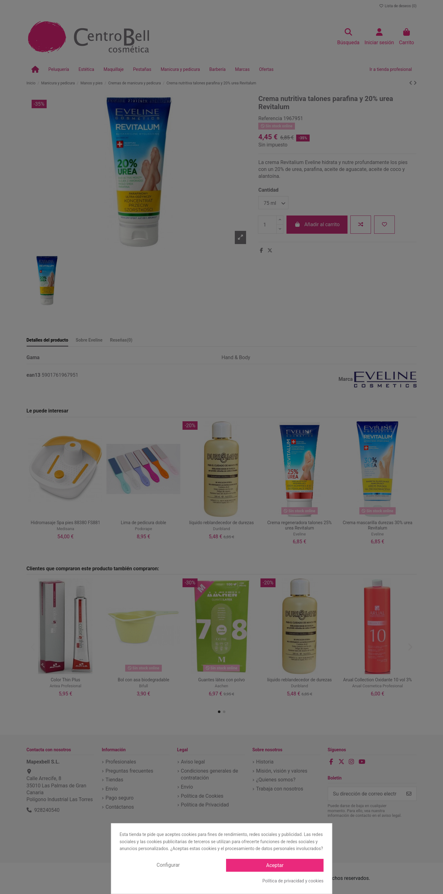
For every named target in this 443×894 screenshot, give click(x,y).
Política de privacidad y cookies (292, 880)
